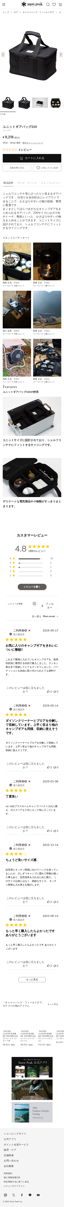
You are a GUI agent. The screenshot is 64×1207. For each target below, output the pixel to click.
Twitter (13, 1195)
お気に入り (54, 4)
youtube (38, 1195)
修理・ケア (10, 1149)
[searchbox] (18, 603)
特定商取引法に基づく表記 (16, 1182)
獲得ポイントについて (32, 143)
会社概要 (9, 1166)
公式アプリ (10, 1139)
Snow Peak (32, 4)
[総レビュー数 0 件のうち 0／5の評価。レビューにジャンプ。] (17, 149)
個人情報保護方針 (12, 1177)
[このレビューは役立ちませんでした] (54, 692)
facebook (22, 1195)
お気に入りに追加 (49, 168)
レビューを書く (32, 586)
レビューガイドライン (14, 1186)
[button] (61, 54)
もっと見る (32, 979)
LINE (30, 1195)
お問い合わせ (11, 1160)
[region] (31, 559)
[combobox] (45, 616)
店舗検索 (9, 1155)
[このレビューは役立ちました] (48, 692)
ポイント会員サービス (16, 1144)
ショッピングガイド (15, 1133)
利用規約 (8, 1173)
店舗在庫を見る (17, 168)
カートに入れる (34, 158)
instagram (5, 1195)
